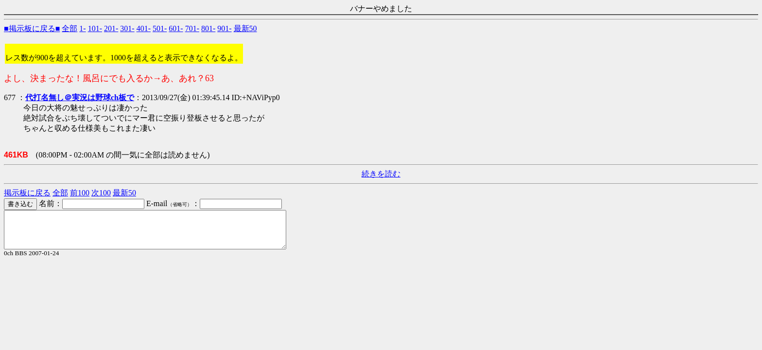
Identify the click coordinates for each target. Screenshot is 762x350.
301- (127, 28)
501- (160, 28)
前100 (79, 193)
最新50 (245, 28)
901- (224, 28)
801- (208, 28)
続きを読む (381, 174)
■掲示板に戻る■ (32, 28)
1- (82, 28)
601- (176, 28)
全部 (69, 28)
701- (192, 28)
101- (95, 28)
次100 (101, 193)
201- (111, 28)
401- (144, 28)
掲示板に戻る (27, 193)
